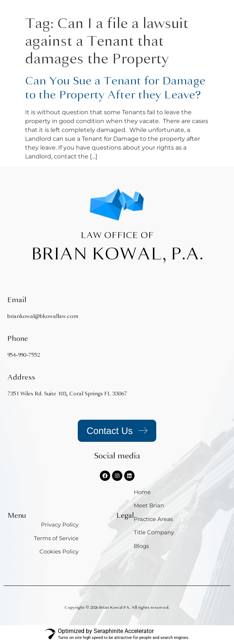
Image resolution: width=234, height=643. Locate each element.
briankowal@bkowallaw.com (42, 316)
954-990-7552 (23, 355)
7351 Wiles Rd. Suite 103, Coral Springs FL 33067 (67, 393)
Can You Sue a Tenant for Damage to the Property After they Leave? (115, 87)
